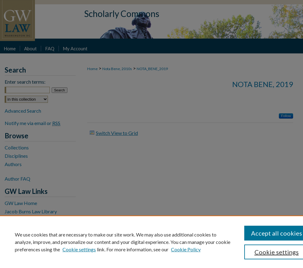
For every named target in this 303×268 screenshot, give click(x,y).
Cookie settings (79, 249)
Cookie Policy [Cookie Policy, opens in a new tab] (186, 249)
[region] (151, 242)
